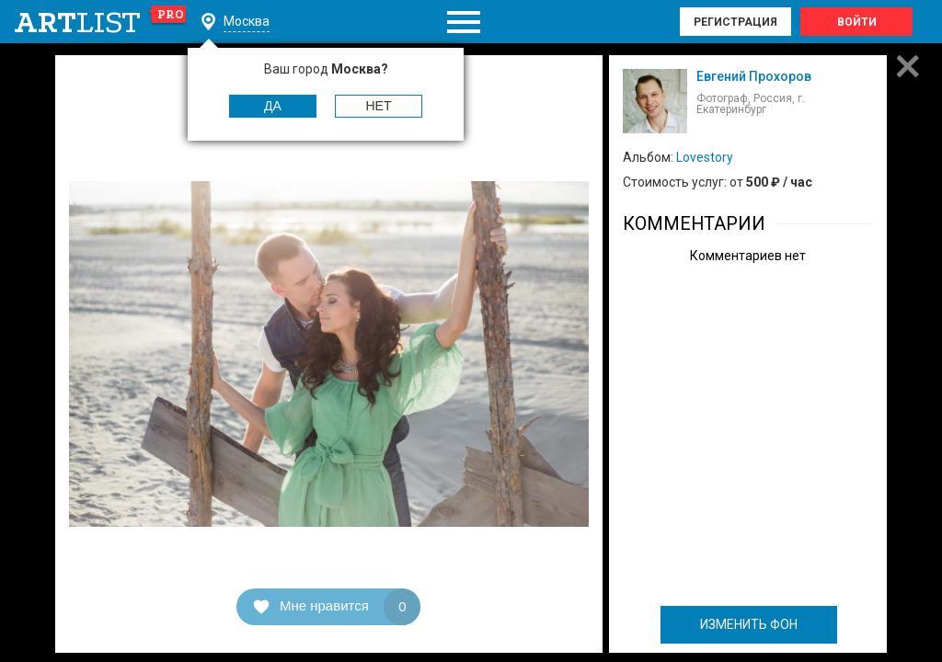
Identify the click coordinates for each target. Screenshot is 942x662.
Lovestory (704, 157)
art (101, 22)
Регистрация (735, 22)
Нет (379, 105)
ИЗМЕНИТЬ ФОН (749, 624)
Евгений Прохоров (753, 76)
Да (272, 105)
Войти (857, 22)
